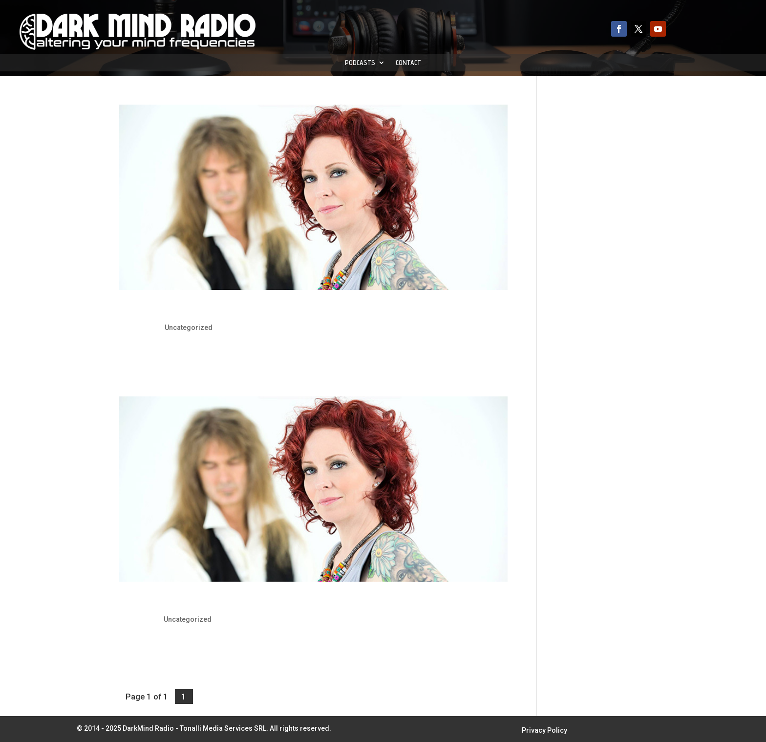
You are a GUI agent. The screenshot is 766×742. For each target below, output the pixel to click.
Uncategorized (189, 327)
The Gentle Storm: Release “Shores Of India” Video (240, 310)
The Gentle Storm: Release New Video (208, 602)
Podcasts (360, 62)
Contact (408, 62)
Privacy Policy (544, 730)
